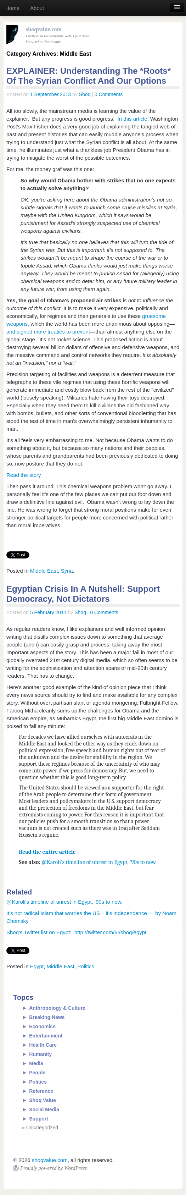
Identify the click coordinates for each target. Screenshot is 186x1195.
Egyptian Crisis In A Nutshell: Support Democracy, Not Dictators (83, 594)
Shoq (85, 94)
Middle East (44, 571)
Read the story (23, 475)
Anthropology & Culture (57, 1008)
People (37, 1072)
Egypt (37, 966)
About (37, 8)
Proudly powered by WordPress (53, 1168)
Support (38, 1119)
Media (36, 1063)
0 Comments (109, 94)
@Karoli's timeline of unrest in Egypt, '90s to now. (99, 862)
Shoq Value (42, 1100)
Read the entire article (47, 852)
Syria (67, 571)
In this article (132, 119)
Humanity (40, 1054)
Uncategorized (42, 1127)
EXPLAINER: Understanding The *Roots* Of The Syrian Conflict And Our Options (88, 76)
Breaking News (46, 1017)
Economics (42, 1026)
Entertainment (45, 1036)
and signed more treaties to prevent (48, 332)
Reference (41, 1091)
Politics (85, 966)
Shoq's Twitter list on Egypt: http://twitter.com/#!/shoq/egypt (76, 932)
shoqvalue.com (50, 1160)
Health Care (43, 1045)
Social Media (44, 1109)
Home (12, 8)
